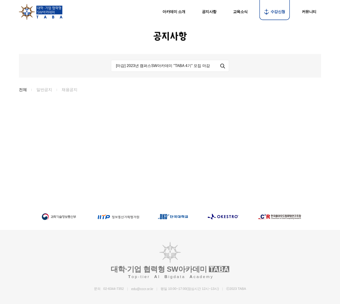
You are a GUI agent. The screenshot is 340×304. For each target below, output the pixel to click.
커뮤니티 (309, 12)
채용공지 (69, 90)
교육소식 (240, 12)
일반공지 (44, 90)
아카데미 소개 (173, 12)
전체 (23, 90)
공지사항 (209, 12)
